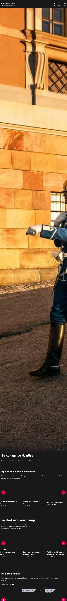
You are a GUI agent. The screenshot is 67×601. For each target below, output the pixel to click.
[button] (63, 496)
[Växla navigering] (65, 3)
